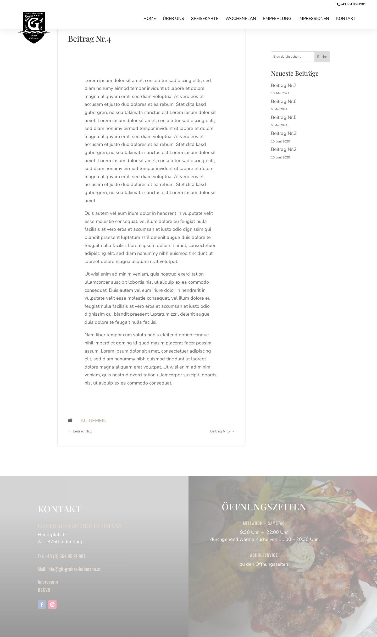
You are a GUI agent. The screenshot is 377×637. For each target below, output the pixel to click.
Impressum (48, 581)
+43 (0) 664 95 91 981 (65, 556)
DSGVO (44, 589)
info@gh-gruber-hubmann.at (74, 568)
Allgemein (93, 421)
